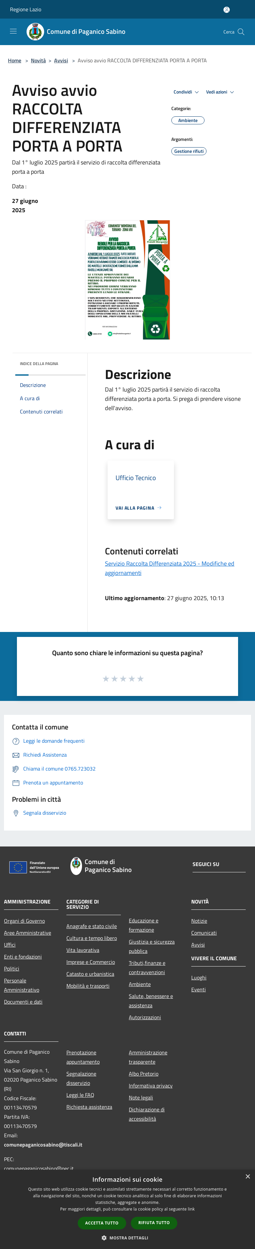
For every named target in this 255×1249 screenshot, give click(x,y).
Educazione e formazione (143, 925)
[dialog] (127, 1209)
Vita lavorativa (82, 950)
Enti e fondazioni (23, 957)
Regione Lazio (25, 9)
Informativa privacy (151, 1086)
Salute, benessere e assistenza (151, 1000)
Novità (38, 60)
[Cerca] (241, 32)
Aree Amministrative (27, 933)
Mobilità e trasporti (88, 986)
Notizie (199, 921)
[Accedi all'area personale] (226, 10)
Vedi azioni (221, 92)
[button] (127, 1237)
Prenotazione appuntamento (83, 1057)
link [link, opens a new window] (191, 1209)
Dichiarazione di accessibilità (147, 1114)
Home (14, 60)
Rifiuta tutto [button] (154, 1222)
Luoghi (199, 977)
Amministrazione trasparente (148, 1057)
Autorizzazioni (145, 1017)
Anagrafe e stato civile (91, 926)
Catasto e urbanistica (90, 974)
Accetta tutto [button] (102, 1223)
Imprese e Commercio (90, 962)
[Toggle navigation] (13, 31)
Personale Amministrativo (21, 985)
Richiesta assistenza (89, 1107)
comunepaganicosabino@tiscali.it (43, 1145)
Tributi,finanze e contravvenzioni (147, 967)
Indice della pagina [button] (39, 363)
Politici (11, 968)
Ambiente (140, 984)
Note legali (141, 1097)
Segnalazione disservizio (81, 1078)
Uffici (10, 945)
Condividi (187, 92)
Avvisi (61, 60)
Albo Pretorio (143, 1074)
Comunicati (204, 933)
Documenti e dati (23, 1002)
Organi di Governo (24, 921)
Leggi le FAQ (80, 1095)
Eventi (198, 989)
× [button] (247, 1176)
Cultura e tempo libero (91, 938)
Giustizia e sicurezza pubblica (152, 946)
